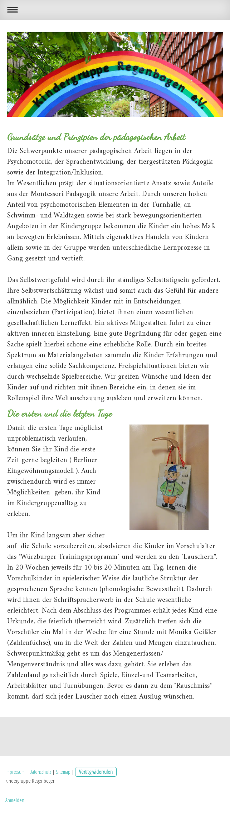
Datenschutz (40, 771)
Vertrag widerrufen (96, 771)
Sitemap (63, 771)
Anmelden (14, 800)
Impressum (15, 771)
